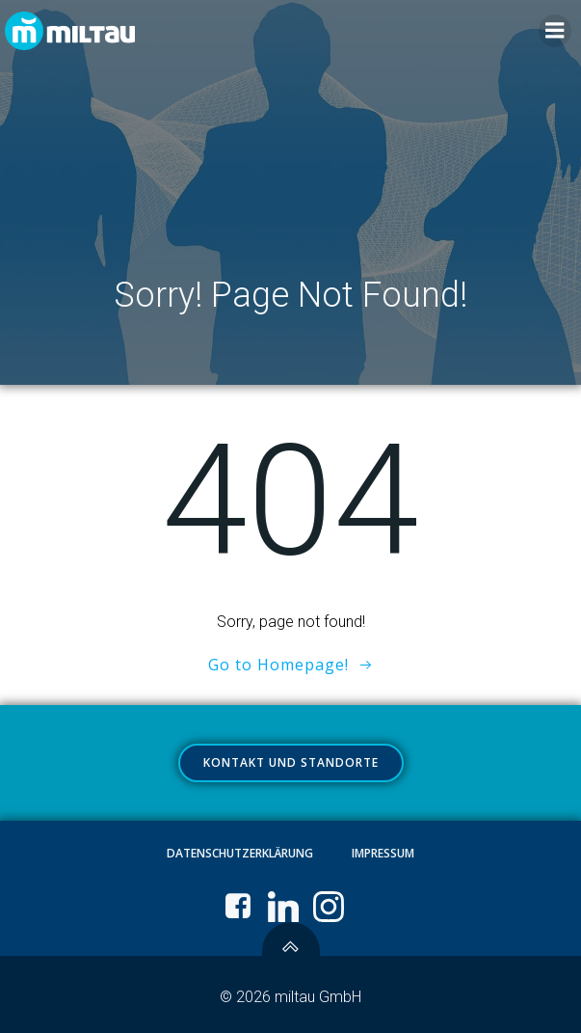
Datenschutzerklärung (240, 853)
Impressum (383, 853)
